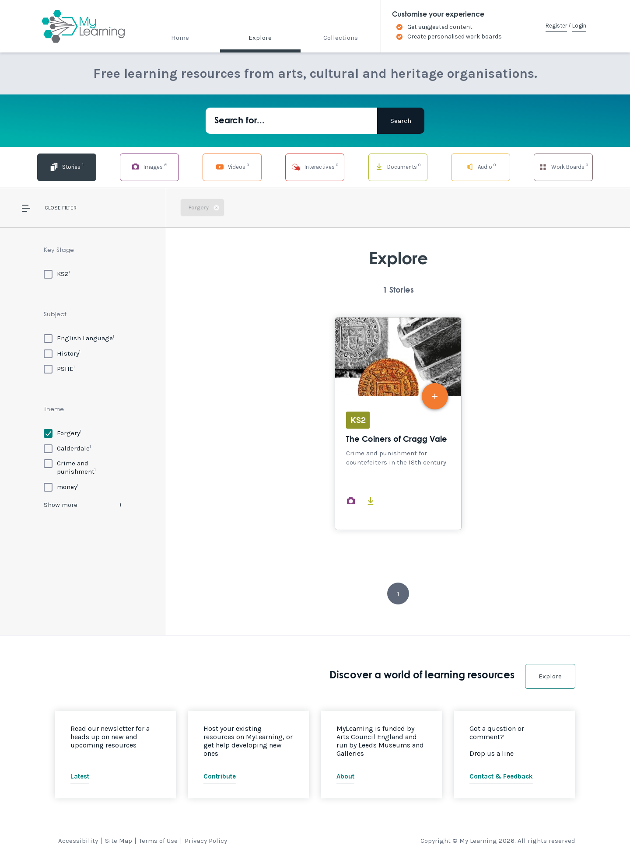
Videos (232, 166)
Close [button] (53, 208)
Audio (481, 166)
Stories (67, 166)
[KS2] (57, 273)
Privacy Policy (206, 841)
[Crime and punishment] (83, 467)
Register (556, 25)
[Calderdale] (67, 448)
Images (149, 166)
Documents (397, 166)
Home (180, 38)
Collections (340, 38)
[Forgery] (62, 433)
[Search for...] (291, 121)
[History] (62, 353)
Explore (260, 38)
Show (60, 505)
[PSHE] (59, 368)
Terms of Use (158, 841)
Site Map (118, 841)
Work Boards (563, 166)
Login (579, 25)
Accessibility (78, 841)
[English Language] (79, 338)
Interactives (315, 166)
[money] (61, 486)
